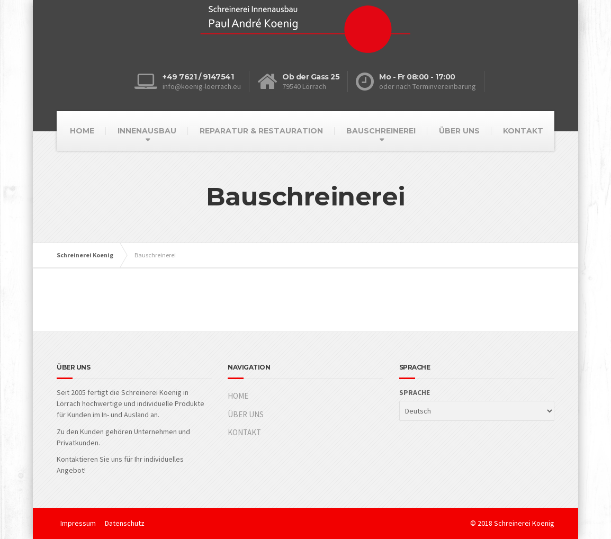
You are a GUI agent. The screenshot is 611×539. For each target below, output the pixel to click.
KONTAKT (523, 131)
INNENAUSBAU (147, 131)
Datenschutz (125, 523)
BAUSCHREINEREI (381, 131)
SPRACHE (414, 392)
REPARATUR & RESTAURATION (261, 131)
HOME (82, 131)
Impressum (78, 523)
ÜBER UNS (459, 131)
